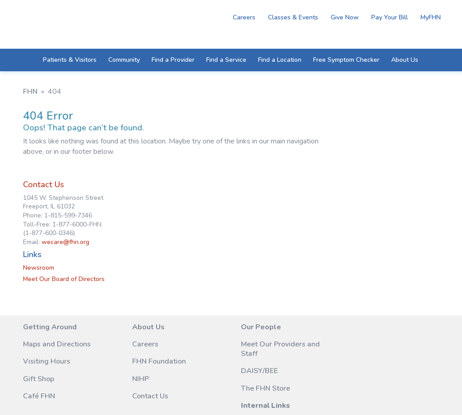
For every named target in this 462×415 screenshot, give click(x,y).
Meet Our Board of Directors (342, 224)
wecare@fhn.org (344, 187)
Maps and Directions (40, 294)
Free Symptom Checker (346, 63)
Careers (241, 17)
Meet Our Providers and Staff (204, 298)
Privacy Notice (188, 377)
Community (124, 63)
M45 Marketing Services (183, 387)
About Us (404, 63)
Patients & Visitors (70, 63)
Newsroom (317, 212)
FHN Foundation (129, 306)
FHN (30, 92)
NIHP (110, 324)
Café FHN (39, 350)
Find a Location (279, 63)
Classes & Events (290, 17)
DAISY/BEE (199, 325)
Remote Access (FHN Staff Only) (287, 294)
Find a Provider (173, 63)
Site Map (89, 377)
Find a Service (226, 63)
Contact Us (322, 129)
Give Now (342, 17)
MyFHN (428, 17)
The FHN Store (205, 342)
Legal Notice (134, 377)
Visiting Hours (46, 316)
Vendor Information (279, 320)
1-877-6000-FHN (401, 328)
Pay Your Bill (387, 17)
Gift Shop (38, 333)
